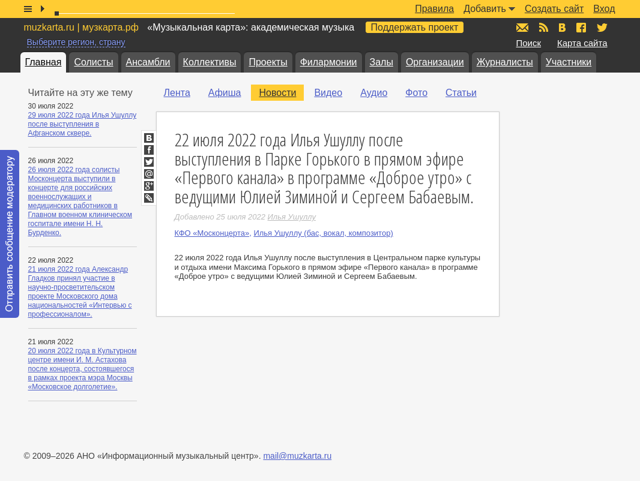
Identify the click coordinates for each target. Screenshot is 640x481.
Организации (435, 62)
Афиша (224, 93)
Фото (416, 93)
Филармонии (328, 62)
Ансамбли (148, 62)
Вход (604, 9)
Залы (381, 62)
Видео (328, 93)
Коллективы (210, 62)
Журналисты (505, 62)
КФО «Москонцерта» (212, 233)
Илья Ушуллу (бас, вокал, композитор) (323, 233)
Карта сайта (582, 43)
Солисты (93, 62)
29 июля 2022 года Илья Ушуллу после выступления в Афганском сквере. (82, 124)
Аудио (373, 93)
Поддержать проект (415, 27)
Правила (434, 9)
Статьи (461, 93)
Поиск (529, 43)
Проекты (268, 62)
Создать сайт (554, 9)
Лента (177, 93)
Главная (43, 62)
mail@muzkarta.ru (297, 456)
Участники (568, 62)
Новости (277, 93)
